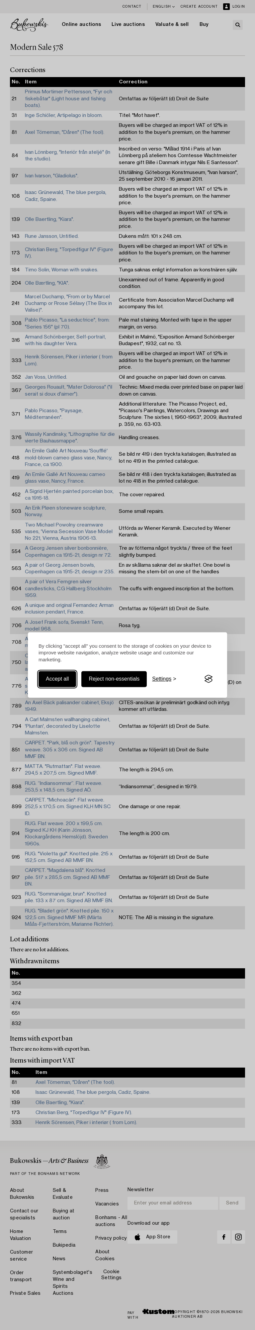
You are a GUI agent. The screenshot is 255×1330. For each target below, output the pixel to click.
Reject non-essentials (114, 679)
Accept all (57, 679)
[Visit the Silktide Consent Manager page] (208, 679)
